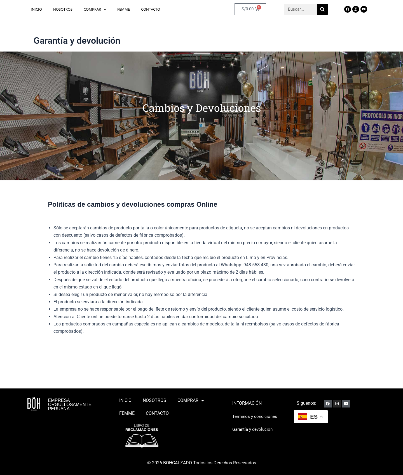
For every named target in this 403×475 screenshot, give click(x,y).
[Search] (322, 11)
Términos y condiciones (255, 416)
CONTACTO (150, 11)
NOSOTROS (62, 11)
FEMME (123, 11)
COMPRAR (95, 11)
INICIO (36, 11)
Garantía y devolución (253, 429)
